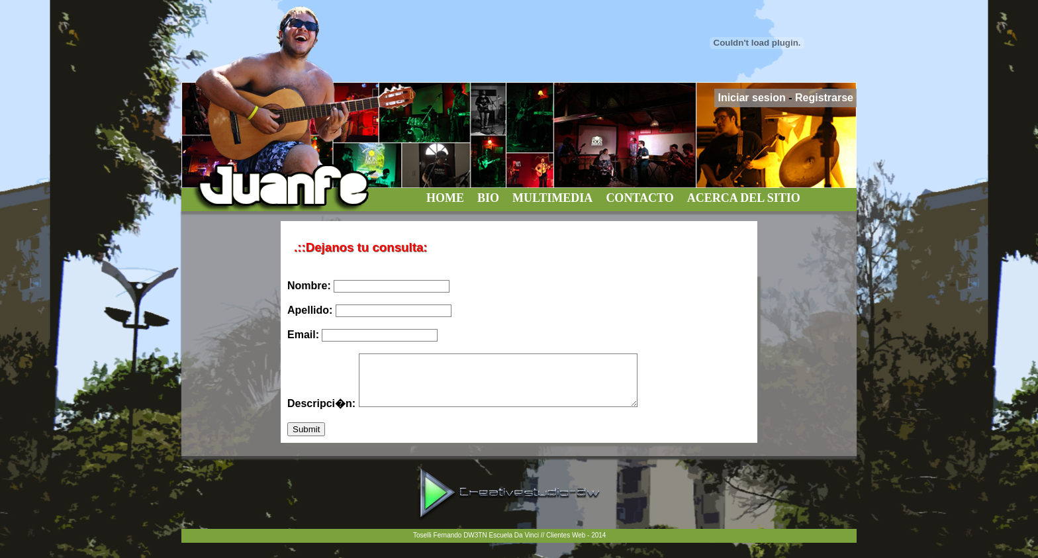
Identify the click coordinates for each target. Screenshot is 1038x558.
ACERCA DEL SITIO (743, 198)
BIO (488, 198)
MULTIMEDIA (552, 198)
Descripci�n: (479, 413)
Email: (362, 334)
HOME (445, 198)
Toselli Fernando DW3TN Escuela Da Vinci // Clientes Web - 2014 (509, 545)
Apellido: (369, 310)
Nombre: (368, 285)
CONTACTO (639, 198)
